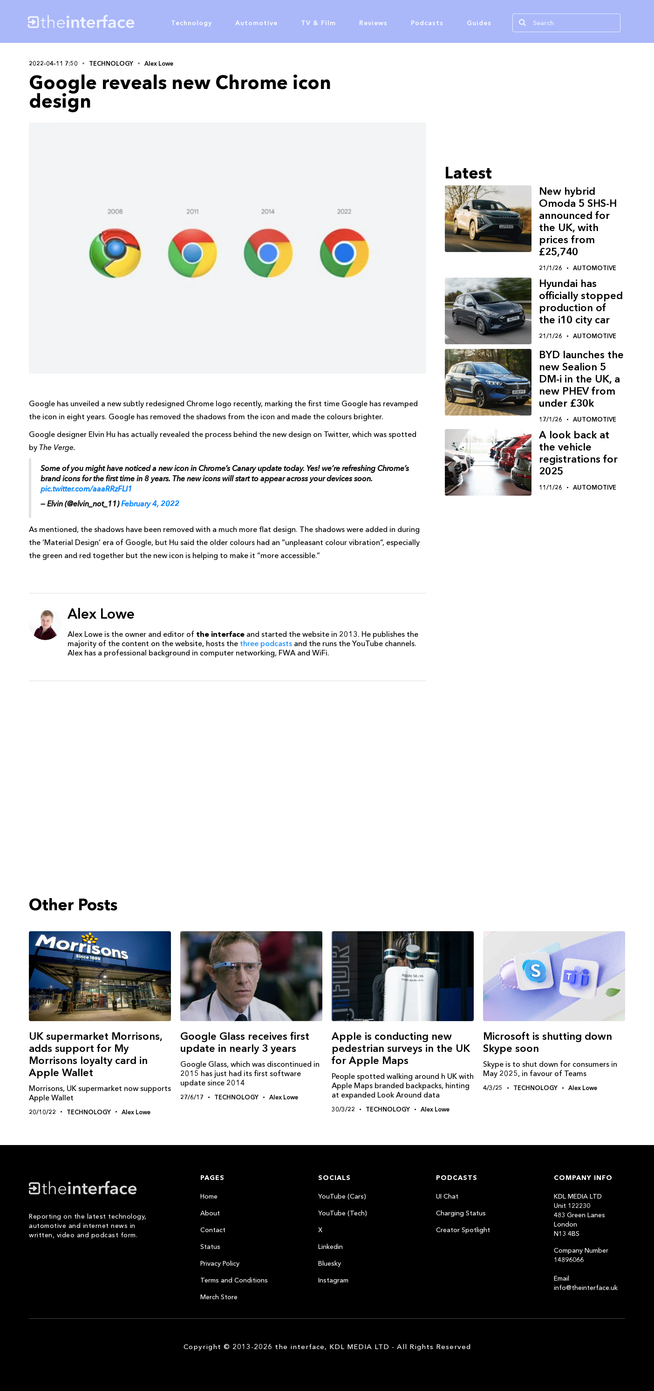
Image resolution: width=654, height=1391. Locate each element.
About (210, 1213)
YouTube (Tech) (342, 1213)
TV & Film (318, 23)
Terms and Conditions (234, 1280)
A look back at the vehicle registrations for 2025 (578, 453)
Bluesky (329, 1263)
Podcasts (427, 23)
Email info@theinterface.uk (586, 1283)
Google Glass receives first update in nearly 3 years (244, 1042)
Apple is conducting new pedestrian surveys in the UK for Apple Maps (401, 1048)
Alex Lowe (158, 63)
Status (210, 1246)
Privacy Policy (219, 1263)
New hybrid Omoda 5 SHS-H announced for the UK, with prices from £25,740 (578, 221)
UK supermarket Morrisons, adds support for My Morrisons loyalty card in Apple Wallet (95, 1054)
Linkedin (330, 1246)
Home (209, 1196)
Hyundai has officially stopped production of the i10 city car (581, 301)
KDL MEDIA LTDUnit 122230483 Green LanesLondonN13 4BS (579, 1215)
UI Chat (447, 1196)
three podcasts (266, 643)
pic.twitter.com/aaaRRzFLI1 (86, 488)
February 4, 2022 (150, 503)
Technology (191, 23)
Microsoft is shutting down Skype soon (547, 1042)
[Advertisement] (227, 760)
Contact (212, 1230)
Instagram (333, 1280)
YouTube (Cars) (342, 1196)
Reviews (373, 23)
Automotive (256, 23)
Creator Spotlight (463, 1230)
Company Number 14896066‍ (581, 1255)
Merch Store (219, 1297)
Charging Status (461, 1213)
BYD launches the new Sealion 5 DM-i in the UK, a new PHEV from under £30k (581, 378)
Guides (479, 23)
